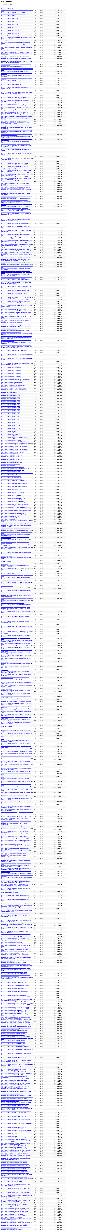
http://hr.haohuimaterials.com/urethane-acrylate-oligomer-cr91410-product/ (16, 1026)
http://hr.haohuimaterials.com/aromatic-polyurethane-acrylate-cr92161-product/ (16, 989)
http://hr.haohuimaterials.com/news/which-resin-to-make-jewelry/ (14, 350)
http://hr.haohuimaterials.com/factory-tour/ (9, 519)
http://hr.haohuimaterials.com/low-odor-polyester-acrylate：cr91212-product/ (16, 816)
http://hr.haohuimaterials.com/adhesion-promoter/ (11, 440)
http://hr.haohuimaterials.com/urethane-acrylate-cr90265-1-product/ (14, 991)
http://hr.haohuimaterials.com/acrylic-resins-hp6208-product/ (13, 1055)
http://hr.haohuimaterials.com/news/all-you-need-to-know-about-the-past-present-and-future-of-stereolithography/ (15, 275)
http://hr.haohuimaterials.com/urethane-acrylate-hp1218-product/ (14, 988)
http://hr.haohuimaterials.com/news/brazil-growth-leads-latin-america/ (15, 279)
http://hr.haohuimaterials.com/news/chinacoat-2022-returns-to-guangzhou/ (16, 189)
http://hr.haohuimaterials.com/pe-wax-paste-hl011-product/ (12, 603)
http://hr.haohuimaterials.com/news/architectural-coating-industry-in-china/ (16, 250)
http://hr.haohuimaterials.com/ (7, 8)
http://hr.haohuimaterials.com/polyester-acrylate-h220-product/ (13, 1209)
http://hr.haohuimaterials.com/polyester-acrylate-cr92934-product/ (14, 1112)
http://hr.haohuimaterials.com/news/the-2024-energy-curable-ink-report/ (15, 97)
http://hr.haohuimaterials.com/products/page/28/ (10, 431)
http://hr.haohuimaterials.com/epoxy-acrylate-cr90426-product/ (13, 962)
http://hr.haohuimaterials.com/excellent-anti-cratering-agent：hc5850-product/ (16, 902)
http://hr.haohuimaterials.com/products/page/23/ (10, 401)
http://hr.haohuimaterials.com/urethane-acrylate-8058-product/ (13, 936)
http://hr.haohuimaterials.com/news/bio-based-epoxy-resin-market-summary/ (16, 348)
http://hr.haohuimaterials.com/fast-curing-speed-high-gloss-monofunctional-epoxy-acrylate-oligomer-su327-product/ (16, 918)
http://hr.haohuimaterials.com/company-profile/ (10, 516)
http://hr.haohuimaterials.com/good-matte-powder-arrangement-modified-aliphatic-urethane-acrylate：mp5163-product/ (15, 709)
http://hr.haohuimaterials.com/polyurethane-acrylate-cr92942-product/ (15, 1188)
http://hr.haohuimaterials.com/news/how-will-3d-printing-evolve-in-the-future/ (16, 344)
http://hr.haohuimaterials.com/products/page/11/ (10, 413)
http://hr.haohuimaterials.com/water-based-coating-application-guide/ (14, 504)
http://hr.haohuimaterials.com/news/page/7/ (9, 21)
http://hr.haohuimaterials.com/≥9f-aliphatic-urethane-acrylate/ (13, 480)
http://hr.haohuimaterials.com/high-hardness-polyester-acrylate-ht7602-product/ (17, 838)
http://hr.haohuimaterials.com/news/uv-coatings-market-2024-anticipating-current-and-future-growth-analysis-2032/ (15, 123)
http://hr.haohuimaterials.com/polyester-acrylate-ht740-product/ (13, 1202)
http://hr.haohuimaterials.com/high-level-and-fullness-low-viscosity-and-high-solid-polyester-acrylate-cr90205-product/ (16, 1141)
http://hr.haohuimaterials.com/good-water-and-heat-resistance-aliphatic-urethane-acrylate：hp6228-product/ (15, 672)
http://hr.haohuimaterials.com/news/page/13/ (10, 33)
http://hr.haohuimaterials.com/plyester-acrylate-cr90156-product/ (14, 1162)
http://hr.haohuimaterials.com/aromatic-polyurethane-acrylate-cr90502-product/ (16, 1008)
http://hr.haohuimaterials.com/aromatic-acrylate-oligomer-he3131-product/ (15, 956)
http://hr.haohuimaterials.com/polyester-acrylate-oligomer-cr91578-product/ (16, 1091)
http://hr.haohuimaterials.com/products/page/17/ (10, 423)
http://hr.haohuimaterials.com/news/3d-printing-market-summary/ (14, 293)
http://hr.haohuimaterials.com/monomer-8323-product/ (12, 942)
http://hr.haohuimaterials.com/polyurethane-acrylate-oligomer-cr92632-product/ (16, 1078)
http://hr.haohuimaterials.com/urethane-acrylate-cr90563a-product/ (14, 1186)
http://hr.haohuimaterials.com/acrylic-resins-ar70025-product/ (13, 1040)
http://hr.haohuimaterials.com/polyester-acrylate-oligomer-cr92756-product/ (16, 1110)
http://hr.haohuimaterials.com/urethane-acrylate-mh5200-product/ (14, 1145)
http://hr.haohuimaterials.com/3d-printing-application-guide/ (13, 502)
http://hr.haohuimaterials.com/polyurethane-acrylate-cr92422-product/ (15, 1104)
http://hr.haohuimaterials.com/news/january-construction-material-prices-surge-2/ (17, 114)
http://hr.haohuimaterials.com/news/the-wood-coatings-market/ (13, 121)
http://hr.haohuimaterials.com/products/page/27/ (10, 428)
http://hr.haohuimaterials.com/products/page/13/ (10, 420)
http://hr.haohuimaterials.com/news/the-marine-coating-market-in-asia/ (15, 52)
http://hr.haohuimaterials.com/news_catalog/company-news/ (13, 487)
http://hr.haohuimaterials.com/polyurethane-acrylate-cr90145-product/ (15, 1193)
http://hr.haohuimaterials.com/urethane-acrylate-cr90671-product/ (14, 1013)
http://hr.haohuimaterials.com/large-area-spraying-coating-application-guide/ (16, 510)
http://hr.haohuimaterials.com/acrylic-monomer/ (10, 434)
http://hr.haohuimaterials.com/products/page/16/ (10, 392)
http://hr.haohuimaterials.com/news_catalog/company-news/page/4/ (14, 484)
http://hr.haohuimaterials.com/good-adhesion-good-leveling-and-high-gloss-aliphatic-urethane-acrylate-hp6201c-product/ (16, 1029)
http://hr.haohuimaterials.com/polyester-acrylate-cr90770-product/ (14, 1225)
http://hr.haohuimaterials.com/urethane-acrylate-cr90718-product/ (14, 1032)
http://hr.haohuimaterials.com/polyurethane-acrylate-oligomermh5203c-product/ (17, 1178)
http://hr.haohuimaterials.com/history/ (8, 1134)
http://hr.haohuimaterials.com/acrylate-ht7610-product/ (12, 1217)
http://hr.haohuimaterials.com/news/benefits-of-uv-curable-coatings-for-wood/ (16, 356)
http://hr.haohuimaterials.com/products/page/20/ (10, 403)
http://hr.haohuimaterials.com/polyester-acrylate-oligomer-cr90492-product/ (16, 1102)
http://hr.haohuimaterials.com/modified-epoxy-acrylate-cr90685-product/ (15, 1007)
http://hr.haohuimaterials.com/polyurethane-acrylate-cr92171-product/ (15, 1021)
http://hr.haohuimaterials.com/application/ (9, 1136)
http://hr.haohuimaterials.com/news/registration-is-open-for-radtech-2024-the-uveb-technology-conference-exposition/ (16, 135)
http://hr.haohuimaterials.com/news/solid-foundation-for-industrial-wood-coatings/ (17, 310)
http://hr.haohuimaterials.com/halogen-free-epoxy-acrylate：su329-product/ (16, 771)
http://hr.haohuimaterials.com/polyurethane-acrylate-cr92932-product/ (15, 1168)
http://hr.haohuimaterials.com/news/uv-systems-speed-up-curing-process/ (15, 105)
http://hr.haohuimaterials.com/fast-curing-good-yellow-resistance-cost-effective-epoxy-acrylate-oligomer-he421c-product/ (17, 958)
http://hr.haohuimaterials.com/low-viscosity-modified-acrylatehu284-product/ (16, 840)
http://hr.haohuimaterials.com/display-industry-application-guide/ (13, 498)
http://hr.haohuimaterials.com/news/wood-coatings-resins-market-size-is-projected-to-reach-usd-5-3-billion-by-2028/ (15, 220)
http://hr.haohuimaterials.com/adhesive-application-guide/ (12, 501)
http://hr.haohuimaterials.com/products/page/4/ (10, 395)
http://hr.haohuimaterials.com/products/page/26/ (10, 429)
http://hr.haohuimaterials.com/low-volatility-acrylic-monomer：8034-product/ (16, 701)
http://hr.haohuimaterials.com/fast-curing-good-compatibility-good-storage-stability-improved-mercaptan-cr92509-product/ (16, 1144)
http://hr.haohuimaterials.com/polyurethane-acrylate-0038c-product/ (14, 1211)
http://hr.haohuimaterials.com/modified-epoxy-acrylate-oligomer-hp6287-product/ (17, 1058)
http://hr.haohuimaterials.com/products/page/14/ (10, 411)
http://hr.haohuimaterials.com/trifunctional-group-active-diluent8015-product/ (16, 951)
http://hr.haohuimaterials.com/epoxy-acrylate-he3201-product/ (13, 903)
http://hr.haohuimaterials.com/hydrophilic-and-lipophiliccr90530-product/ (15, 607)
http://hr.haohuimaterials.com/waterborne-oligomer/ (11, 476)
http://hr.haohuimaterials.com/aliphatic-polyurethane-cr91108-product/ (15, 985)
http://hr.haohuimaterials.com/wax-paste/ (9, 474)
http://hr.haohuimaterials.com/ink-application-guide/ (11, 495)
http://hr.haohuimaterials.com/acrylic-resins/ (9, 365)
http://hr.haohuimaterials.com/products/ (9, 391)
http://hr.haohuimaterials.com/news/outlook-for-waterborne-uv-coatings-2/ (15, 224)
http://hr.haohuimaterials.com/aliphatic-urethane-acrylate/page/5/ (14, 446)
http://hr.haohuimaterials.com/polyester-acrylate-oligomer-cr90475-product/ (16, 1123)
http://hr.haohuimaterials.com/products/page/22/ (10, 394)
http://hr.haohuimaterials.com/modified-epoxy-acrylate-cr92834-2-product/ (15, 1167)
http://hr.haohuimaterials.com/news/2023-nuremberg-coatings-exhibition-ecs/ (16, 221)
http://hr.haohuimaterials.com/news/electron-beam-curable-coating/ (14, 200)
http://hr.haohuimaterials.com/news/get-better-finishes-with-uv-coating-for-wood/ (17, 98)
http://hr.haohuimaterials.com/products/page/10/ (10, 419)
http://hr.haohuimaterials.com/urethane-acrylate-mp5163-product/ (14, 1088)
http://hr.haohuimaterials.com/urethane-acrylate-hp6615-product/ (14, 1080)
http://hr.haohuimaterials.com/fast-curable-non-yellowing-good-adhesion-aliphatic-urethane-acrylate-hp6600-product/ (15, 975)
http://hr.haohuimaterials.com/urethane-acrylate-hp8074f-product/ (14, 982)
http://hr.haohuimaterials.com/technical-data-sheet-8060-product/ (14, 893)
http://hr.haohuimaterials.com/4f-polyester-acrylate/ (11, 432)
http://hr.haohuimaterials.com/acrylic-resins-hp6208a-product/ (13, 1043)
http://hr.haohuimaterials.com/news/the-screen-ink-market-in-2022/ (14, 176)
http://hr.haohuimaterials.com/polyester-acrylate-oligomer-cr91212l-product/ (16, 1119)
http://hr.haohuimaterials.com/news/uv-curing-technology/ (12, 232)
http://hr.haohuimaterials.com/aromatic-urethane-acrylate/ (12, 467)
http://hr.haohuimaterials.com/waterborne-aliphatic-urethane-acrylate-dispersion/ (17, 473)
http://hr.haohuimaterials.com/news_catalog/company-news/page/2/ (14, 481)
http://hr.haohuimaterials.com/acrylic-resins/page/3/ (11, 371)
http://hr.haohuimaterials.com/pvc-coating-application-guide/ (13, 511)
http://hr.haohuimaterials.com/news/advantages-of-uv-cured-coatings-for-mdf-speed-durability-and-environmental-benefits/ (16, 62)
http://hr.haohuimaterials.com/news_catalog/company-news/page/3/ (14, 483)
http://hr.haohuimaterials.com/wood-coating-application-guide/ (13, 514)
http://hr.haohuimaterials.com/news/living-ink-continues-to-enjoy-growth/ (15, 211)
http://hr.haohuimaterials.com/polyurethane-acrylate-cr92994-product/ (15, 1215)
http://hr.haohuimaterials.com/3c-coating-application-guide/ (12, 513)
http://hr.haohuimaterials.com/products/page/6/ (10, 417)
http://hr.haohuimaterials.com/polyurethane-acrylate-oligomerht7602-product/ (16, 1222)
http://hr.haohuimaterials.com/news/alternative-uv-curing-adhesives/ (14, 71)
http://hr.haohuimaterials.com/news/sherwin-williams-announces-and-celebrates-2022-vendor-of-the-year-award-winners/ (17, 245)
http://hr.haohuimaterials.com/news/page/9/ (9, 27)
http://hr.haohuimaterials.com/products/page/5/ (10, 422)
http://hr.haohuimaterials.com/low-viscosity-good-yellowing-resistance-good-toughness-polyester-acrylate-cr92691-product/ (16, 1087)
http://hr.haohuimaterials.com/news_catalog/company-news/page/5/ (14, 486)
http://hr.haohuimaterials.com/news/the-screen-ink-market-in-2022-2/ (14, 163)
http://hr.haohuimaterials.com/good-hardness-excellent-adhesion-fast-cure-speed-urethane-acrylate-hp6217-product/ (16, 1070)
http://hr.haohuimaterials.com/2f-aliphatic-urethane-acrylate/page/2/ (14, 437)
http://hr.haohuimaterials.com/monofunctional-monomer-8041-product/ (15, 953)
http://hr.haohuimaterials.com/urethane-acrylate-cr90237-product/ (14, 1011)
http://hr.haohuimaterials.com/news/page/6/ (9, 22)
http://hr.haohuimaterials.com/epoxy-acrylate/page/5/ (11, 455)
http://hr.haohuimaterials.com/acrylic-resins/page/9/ (11, 377)
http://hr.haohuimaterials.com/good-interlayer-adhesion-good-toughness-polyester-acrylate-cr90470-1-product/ (15, 1185)
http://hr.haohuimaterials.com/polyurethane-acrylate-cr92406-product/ (15, 379)
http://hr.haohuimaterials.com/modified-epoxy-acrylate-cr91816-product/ (15, 968)
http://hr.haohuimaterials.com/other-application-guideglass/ (12, 492)
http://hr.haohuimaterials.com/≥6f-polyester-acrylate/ (11, 478)
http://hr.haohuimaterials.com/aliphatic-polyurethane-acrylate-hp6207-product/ (16, 1019)
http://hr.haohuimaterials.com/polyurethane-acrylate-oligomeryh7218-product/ (16, 1182)
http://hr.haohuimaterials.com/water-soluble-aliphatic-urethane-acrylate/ (15, 468)
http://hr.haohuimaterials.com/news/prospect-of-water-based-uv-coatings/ (15, 326)
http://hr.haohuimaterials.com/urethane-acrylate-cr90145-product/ (14, 1084)
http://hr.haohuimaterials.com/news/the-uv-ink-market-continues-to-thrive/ (15, 309)
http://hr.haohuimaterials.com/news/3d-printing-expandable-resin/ (14, 60)
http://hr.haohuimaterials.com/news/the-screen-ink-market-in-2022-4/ (14, 242)
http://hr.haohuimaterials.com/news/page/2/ (9, 25)
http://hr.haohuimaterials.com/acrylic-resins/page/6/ (11, 373)
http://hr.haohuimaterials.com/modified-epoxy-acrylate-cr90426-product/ (15, 1157)
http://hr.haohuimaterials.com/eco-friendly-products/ (11, 499)
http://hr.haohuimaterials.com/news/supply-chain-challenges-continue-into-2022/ (17, 185)
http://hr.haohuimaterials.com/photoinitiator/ (9, 453)
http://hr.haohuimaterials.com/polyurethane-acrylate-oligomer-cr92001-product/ (16, 1083)
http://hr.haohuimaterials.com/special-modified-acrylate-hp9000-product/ (15, 1001)
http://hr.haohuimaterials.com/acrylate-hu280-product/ (11, 1181)
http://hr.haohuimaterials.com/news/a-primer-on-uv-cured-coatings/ (14, 228)
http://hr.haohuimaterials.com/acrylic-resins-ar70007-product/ (13, 1033)
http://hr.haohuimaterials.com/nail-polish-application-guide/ (12, 496)
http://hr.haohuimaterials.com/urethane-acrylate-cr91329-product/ (14, 1047)
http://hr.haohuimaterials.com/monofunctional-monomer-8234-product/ (15, 938)
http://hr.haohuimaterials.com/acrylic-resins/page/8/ (11, 374)
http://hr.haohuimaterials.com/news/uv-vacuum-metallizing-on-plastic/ (15, 330)
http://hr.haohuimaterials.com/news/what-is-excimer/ (11, 66)
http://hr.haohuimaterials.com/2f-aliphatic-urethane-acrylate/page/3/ (14, 438)
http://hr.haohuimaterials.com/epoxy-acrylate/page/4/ (11, 459)
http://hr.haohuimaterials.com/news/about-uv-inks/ (11, 80)
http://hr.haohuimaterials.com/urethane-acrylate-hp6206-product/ (14, 1057)
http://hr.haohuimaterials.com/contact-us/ (9, 1133)
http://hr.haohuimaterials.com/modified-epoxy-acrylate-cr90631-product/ (15, 1036)
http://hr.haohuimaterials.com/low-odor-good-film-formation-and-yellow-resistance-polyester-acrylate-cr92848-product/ (15, 1198)
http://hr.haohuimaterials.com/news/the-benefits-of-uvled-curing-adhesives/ (16, 102)
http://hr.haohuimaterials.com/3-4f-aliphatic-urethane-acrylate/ (13, 389)
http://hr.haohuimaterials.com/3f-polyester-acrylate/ (11, 471)
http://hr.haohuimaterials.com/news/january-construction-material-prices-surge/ (16, 130)
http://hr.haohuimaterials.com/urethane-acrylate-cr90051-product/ (14, 1071)
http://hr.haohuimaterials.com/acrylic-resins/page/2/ (11, 370)
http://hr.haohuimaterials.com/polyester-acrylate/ (10, 464)
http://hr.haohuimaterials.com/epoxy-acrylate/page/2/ (11, 458)
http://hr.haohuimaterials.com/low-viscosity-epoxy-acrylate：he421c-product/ (16, 766)
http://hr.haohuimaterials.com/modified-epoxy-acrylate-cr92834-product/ (15, 1192)
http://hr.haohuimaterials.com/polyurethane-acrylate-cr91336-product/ (15, 1173)
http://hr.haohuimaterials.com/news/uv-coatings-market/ (12, 307)
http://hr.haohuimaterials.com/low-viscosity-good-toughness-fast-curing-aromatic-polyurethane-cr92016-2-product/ (15, 1154)
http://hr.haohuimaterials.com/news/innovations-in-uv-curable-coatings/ (15, 288)
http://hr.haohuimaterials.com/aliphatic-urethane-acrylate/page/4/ (14, 447)
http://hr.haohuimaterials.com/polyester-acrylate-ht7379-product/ (14, 1204)
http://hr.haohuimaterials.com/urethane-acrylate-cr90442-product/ (14, 1010)
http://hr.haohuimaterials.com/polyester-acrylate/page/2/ (12, 462)
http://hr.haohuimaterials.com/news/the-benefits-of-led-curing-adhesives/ (15, 206)
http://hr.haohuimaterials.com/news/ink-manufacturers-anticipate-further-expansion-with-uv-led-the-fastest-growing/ (15, 40)
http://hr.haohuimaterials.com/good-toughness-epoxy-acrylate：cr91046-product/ (17, 792)
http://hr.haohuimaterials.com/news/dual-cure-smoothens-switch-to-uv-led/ (16, 58)
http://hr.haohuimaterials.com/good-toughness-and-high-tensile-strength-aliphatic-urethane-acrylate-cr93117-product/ (15, 1159)
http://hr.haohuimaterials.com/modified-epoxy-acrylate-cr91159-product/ (15, 1022)
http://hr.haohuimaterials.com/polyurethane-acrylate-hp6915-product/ (14, 1107)
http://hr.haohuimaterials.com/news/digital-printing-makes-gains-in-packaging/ (16, 85)
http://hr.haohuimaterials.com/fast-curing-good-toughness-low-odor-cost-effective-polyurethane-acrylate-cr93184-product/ (15, 1094)
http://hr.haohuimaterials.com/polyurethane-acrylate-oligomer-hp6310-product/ (16, 1073)
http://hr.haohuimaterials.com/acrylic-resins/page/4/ (11, 368)
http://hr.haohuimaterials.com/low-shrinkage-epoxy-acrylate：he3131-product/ (16, 751)
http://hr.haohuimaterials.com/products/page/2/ (10, 410)
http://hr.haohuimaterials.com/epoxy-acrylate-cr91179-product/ (13, 995)
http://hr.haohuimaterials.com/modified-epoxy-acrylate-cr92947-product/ (15, 1155)
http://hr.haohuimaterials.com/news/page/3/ (9, 16)
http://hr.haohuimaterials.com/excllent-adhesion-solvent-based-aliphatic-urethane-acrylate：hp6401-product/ (15, 889)
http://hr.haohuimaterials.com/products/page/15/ (10, 397)
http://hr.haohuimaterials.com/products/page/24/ (10, 425)
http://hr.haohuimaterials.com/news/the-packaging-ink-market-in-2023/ (15, 249)
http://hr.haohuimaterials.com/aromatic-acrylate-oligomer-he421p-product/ (15, 954)
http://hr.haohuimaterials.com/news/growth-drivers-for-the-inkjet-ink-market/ (16, 223)
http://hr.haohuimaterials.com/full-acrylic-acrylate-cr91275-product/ (14, 1161)
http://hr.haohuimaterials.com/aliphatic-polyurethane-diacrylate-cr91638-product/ (17, 986)
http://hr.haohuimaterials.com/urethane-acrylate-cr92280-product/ (14, 1116)
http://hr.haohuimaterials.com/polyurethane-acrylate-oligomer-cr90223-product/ (16, 1165)
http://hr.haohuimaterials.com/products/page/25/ (10, 426)
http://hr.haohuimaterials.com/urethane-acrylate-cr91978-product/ (14, 1147)
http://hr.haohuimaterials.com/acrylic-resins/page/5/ (11, 367)
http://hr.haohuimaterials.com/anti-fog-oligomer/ (10, 386)
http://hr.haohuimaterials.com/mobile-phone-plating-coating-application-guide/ (16, 508)
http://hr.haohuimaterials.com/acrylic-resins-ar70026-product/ (13, 1044)
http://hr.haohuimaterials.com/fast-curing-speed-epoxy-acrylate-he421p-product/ (17, 530)
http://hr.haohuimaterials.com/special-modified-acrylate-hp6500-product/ (15, 973)
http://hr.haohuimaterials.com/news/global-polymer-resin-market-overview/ (16, 280)
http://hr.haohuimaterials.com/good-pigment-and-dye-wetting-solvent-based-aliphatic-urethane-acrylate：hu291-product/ (16, 892)
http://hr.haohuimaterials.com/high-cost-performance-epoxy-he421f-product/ (16, 886)
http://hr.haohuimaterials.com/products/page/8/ (10, 416)
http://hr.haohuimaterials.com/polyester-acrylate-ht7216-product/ (14, 1148)
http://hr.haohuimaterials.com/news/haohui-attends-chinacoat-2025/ (14, 299)
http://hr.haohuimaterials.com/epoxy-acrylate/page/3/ (11, 456)
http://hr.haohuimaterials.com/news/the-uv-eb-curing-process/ (13, 12)
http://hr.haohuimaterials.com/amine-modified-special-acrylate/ (13, 388)
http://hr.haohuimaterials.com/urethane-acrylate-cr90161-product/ (14, 1170)
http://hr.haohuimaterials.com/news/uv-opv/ (9, 291)
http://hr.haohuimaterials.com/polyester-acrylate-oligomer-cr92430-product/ (16, 1130)
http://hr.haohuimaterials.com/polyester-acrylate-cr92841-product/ (14, 1090)
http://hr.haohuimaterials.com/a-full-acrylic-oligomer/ (11, 382)
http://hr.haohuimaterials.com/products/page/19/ (10, 400)
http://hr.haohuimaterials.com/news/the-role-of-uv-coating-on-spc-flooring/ (15, 198)
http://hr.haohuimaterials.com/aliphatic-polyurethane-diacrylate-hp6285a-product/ (17, 1062)
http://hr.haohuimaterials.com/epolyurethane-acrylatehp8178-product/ (15, 983)
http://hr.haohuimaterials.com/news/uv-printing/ (10, 151)
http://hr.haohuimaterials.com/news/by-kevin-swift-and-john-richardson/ (15, 284)
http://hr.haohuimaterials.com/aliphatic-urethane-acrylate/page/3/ (14, 449)
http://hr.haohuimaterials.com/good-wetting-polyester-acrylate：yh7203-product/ (17, 812)
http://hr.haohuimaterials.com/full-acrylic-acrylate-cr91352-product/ (14, 1139)
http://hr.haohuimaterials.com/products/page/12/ (10, 404)
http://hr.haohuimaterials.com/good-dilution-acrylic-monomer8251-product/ (16, 873)
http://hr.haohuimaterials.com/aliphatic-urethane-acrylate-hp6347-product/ (15, 1081)
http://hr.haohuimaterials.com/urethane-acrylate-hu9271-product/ (14, 1127)
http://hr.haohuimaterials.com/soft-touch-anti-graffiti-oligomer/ (13, 380)
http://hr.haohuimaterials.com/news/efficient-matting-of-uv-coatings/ (14, 208)
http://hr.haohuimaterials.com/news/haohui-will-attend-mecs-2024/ (14, 104)
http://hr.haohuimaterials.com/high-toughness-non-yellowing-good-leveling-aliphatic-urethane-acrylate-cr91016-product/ (16, 1015)
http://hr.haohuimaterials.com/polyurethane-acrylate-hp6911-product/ (14, 1171)
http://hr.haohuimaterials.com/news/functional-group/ (11, 322)
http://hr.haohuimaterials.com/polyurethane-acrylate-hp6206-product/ (14, 1051)
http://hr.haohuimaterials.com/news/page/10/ (10, 28)
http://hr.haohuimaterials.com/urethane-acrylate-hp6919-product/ (14, 1128)
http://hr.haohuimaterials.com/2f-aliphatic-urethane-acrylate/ (13, 435)
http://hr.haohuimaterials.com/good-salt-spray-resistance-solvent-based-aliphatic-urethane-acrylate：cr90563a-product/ (15, 866)
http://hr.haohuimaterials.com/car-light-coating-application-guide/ (14, 505)
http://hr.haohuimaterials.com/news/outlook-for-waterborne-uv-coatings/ (15, 166)
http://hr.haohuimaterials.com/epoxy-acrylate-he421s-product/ (13, 947)
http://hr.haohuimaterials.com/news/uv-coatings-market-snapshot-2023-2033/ (16, 172)
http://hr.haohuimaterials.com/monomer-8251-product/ (12, 844)
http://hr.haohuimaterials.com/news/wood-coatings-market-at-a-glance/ (15, 290)
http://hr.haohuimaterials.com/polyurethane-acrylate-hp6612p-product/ (15, 1208)
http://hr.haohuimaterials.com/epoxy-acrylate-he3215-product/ (13, 923)
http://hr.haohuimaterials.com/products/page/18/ (10, 407)
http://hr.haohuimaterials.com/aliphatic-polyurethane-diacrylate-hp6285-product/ (17, 1046)
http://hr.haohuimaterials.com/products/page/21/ (10, 409)
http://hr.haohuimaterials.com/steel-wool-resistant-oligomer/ (13, 441)
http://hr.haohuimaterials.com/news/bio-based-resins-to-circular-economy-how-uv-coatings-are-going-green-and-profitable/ (16, 347)
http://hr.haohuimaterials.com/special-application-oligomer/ (12, 470)
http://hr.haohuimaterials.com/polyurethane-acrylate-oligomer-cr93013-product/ (16, 1150)
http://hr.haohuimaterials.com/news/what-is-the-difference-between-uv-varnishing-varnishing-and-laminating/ (15, 303)
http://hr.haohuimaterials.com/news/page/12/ (10, 31)
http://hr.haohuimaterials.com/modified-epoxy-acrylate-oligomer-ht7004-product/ (17, 1097)
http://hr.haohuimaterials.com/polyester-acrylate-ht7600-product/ (14, 1176)
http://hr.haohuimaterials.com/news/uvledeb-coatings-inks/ (12, 147)
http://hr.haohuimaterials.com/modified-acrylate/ (10, 383)
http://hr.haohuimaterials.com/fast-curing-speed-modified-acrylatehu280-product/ (17, 631)
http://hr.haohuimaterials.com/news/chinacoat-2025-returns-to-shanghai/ (15, 301)
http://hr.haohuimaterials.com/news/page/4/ (9, 18)
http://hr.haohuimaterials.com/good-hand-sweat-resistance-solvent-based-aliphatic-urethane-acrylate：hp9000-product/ (15, 935)
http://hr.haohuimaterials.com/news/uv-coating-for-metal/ (12, 84)
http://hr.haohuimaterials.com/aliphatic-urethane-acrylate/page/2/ (14, 450)
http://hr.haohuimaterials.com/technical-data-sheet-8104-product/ (14, 879)
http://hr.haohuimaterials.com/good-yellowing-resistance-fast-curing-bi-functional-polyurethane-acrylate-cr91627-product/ (15, 980)
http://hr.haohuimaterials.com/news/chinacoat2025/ (11, 332)
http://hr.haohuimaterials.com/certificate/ (9, 490)
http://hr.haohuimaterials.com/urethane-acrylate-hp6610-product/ (14, 1074)
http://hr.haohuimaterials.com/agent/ (8, 465)
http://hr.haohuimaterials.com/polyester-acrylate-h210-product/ (13, 1179)
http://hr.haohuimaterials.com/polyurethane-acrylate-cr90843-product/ (15, 1164)
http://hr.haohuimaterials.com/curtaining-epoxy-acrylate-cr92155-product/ (15, 897)
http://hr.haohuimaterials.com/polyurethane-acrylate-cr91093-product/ (15, 1098)
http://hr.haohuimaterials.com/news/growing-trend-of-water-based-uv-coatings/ (16, 318)
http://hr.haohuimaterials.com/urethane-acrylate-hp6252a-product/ (14, 1030)
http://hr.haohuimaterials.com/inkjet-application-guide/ (11, 493)
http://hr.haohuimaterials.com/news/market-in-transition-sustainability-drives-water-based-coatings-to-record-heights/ (16, 329)
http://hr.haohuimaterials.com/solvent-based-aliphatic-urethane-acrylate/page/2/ (17, 443)
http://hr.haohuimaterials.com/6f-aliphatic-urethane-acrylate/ (13, 385)
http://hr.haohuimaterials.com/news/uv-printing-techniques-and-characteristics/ (16, 336)
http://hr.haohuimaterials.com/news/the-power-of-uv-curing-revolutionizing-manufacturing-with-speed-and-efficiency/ (16, 82)
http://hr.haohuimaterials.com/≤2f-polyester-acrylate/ (11, 477)
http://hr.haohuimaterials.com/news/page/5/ (9, 19)
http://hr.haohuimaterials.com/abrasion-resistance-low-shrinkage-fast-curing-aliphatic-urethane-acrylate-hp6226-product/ (16, 1061)
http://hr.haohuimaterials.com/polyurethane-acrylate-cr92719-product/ (15, 1117)
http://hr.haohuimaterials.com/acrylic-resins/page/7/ (11, 376)
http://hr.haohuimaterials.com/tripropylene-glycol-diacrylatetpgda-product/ (15, 929)
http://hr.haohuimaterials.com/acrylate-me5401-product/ (12, 1221)
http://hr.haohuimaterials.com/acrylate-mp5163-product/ (12, 1214)
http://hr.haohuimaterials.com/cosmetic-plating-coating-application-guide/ (15, 507)
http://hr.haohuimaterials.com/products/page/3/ (10, 406)
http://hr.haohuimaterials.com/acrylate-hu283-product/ (11, 1229)
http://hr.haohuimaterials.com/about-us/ (9, 517)
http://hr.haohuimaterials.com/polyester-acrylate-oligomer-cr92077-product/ (16, 1095)
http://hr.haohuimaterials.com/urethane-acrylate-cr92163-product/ (14, 1105)
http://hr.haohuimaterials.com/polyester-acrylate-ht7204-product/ (14, 1131)
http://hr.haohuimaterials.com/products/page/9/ (10, 414)
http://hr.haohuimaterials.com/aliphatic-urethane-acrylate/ (12, 452)
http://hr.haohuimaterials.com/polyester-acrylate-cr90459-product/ (14, 1137)
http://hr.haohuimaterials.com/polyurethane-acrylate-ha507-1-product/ (15, 1224)
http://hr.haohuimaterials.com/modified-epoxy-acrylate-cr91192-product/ (15, 964)
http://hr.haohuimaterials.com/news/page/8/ (9, 24)
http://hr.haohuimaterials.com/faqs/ (8, 573)
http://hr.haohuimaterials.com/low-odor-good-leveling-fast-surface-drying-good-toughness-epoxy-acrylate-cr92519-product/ (16, 1000)
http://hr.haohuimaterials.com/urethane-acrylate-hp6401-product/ (14, 972)
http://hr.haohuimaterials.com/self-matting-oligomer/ (11, 489)
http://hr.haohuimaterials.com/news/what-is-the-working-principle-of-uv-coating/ (17, 312)
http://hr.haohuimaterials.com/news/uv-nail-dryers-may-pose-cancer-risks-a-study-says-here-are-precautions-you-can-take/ (16, 202)
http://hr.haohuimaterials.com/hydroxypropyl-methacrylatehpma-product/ (15, 943)
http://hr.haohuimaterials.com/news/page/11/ (10, 30)
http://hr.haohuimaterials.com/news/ (8, 15)
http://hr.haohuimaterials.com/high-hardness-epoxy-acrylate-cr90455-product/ (16, 645)
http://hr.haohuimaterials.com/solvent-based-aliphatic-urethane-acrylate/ (15, 444)
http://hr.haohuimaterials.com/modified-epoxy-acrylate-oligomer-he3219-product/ (17, 1003)
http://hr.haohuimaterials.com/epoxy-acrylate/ (10, 461)
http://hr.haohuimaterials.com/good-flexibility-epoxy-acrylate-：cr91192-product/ (17, 733)
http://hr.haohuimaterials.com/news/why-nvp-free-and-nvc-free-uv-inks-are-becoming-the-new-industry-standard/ (16, 283)
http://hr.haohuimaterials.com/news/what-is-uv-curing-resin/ (13, 13)
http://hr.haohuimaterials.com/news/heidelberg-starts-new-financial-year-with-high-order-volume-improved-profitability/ (16, 197)
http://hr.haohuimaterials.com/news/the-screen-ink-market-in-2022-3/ (14, 164)
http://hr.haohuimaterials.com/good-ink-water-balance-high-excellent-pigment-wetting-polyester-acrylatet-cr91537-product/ (16, 1101)
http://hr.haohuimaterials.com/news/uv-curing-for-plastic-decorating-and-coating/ (17, 264)
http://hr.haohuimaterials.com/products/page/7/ (10, 398)
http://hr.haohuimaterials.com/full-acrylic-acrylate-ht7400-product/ (14, 1151)
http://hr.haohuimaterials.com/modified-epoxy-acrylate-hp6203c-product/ (15, 1212)
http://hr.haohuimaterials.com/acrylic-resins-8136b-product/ (13, 1035)
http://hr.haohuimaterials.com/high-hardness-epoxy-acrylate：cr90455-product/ (17, 793)
